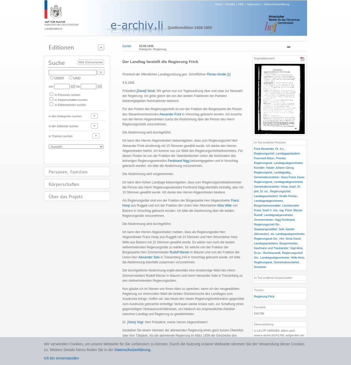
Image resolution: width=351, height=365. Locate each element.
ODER (59, 78)
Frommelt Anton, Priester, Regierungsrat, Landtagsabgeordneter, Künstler (278, 163)
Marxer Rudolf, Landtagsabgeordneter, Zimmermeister (278, 215)
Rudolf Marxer (179, 252)
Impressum (253, 4)
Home (218, 4)
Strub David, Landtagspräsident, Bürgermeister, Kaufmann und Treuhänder (278, 243)
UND (77, 78)
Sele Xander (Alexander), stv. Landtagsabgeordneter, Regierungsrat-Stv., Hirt (279, 234)
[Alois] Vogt (135, 322)
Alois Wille (225, 205)
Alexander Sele (149, 257)
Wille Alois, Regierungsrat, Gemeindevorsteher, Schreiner (279, 262)
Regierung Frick (264, 296)
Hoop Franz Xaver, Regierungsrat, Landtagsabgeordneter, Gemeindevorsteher (279, 182)
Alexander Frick (170, 114)
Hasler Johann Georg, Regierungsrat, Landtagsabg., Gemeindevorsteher (274, 172)
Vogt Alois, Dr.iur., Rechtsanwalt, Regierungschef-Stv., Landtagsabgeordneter (278, 252)
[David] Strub (146, 91)
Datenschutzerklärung (276, 4)
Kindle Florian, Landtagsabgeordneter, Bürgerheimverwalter (276, 200)
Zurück (126, 46)
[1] (228, 74)
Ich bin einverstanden (61, 358)
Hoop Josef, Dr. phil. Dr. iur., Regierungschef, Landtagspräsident (277, 191)
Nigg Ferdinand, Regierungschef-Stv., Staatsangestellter (274, 224)
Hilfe (241, 4)
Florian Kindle (216, 74)
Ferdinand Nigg (179, 161)
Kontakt (230, 4)
